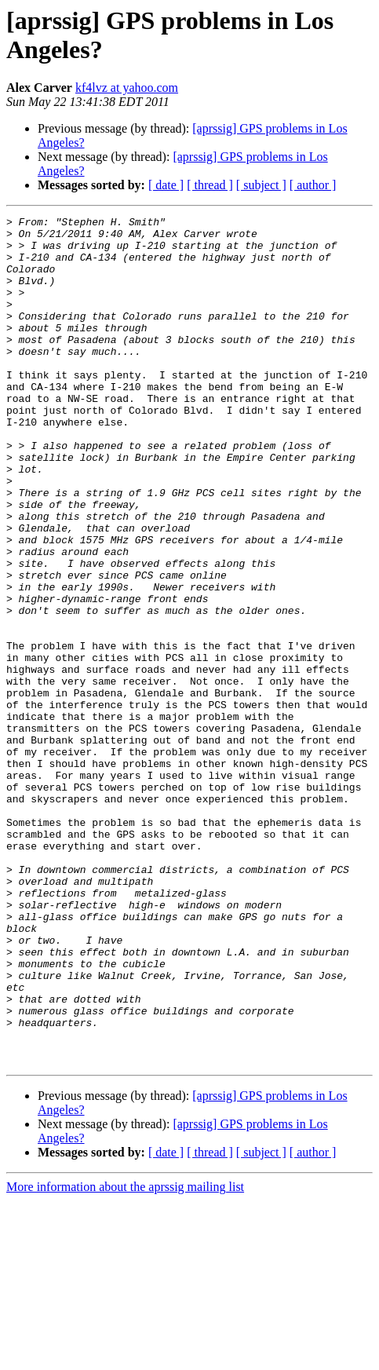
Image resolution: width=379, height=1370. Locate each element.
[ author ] (313, 185)
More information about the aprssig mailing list (125, 1356)
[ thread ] (210, 185)
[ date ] (166, 185)
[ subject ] (261, 185)
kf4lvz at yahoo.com (126, 87)
